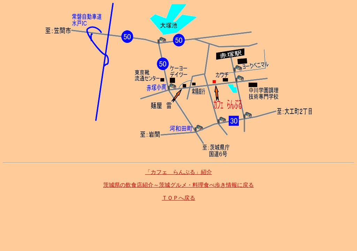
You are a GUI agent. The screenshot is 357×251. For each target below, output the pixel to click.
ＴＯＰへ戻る (178, 198)
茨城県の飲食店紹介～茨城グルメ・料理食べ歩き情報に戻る (178, 185)
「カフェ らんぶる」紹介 (178, 172)
